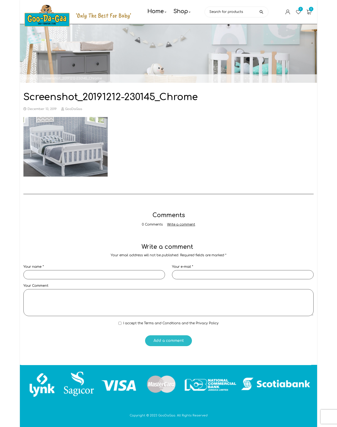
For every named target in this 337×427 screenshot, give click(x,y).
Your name (33, 266)
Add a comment (169, 341)
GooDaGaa (73, 109)
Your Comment (35, 285)
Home (28, 78)
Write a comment (181, 224)
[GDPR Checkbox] (119, 323)
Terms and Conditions (162, 323)
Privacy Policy (207, 323)
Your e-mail (182, 266)
